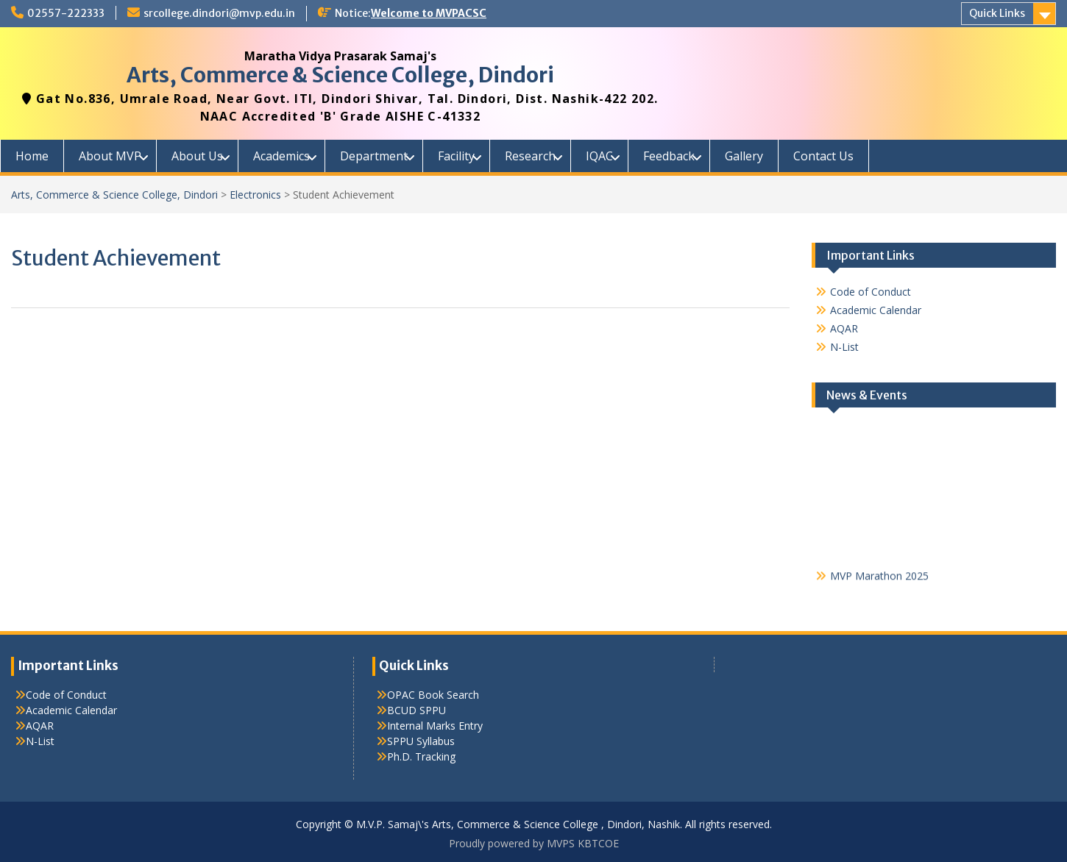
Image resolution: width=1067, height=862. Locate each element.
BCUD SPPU (416, 710)
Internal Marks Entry (435, 726)
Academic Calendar (875, 310)
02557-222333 (65, 13)
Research (530, 156)
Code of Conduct (870, 292)
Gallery (744, 156)
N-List (844, 347)
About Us (197, 156)
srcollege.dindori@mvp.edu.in (219, 13)
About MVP (110, 156)
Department (374, 156)
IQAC (599, 156)
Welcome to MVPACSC (428, 13)
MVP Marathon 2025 (879, 578)
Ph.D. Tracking (421, 756)
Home (32, 156)
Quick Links (997, 13)
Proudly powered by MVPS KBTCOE (534, 843)
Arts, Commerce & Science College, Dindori (340, 75)
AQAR (844, 328)
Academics (281, 156)
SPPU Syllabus (421, 741)
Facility (456, 156)
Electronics (255, 195)
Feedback (669, 156)
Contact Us (823, 156)
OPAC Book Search (433, 695)
